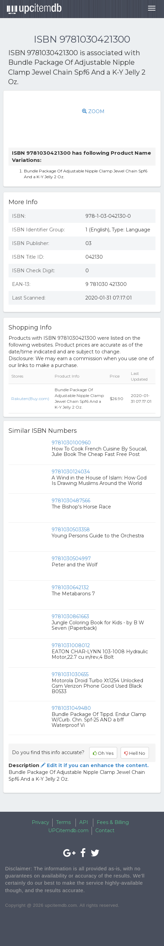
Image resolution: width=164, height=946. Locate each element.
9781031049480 (71, 708)
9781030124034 (71, 472)
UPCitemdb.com (68, 830)
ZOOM (93, 111)
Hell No (134, 753)
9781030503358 (71, 530)
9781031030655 (70, 674)
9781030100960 (71, 443)
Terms (63, 822)
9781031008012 (71, 645)
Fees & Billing (113, 822)
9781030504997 (71, 558)
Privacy (40, 822)
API (83, 822)
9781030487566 (71, 501)
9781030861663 (70, 616)
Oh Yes (103, 753)
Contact (104, 830)
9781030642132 (70, 587)
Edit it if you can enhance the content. (94, 765)
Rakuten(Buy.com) (30, 398)
